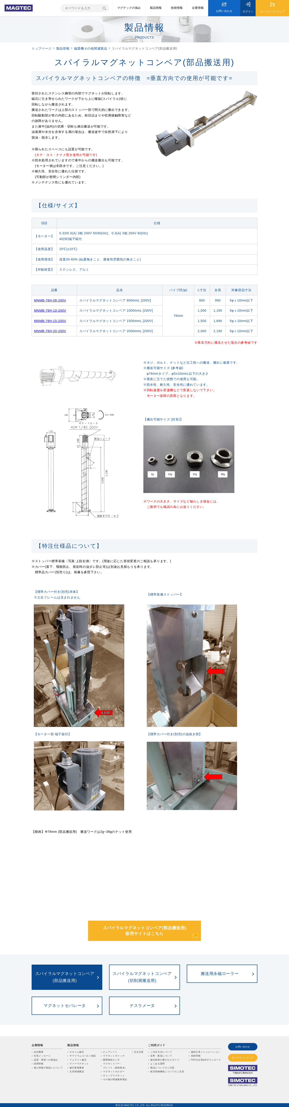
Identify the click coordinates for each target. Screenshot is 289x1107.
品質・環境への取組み (46, 1060)
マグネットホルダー (114, 1071)
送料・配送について (161, 1056)
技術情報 (196, 1056)
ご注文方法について (161, 1052)
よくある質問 (157, 1063)
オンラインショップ (243, 1057)
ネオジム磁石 (77, 1052)
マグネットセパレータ (65, 1005)
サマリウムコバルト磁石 (83, 1056)
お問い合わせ (242, 1046)
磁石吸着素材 (77, 1067)
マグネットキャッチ (114, 1056)
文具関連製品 (77, 1071)
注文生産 (139, 1052)
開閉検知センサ (111, 1060)
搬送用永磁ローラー (220, 973)
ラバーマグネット (79, 1063)
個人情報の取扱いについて (48, 1067)
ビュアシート (110, 1052)
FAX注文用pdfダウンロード (206, 1060)
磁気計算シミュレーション (205, 1052)
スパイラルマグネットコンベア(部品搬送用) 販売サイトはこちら (144, 931)
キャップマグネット (114, 1075)
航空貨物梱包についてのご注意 (167, 1071)
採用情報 (39, 1063)
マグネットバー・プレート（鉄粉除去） (115, 1065)
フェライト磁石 (78, 1060)
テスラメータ (142, 1005)
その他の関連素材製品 (115, 1079)
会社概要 (39, 1052)
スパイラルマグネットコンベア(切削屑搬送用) (142, 977)
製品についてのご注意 (162, 1067)
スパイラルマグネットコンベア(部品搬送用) (64, 977)
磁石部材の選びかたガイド (164, 1060)
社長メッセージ (42, 1056)
